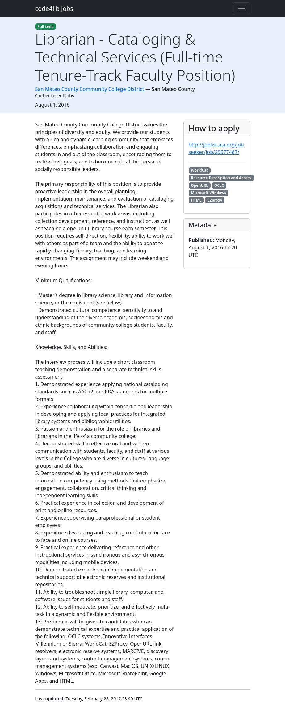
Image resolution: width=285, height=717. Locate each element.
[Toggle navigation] (241, 8)
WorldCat (199, 170)
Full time (45, 26)
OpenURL (199, 185)
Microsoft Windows (208, 192)
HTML (196, 200)
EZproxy (214, 200)
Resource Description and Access (221, 177)
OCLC (219, 185)
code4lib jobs (54, 8)
